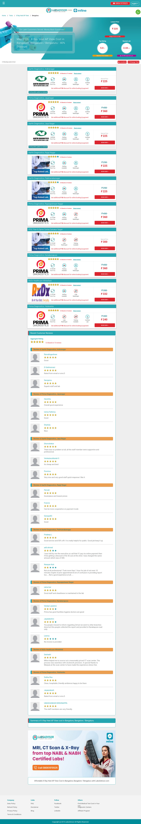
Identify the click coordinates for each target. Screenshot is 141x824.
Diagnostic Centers (84, 807)
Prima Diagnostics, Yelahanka (41, 306)
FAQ (32, 803)
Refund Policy (12, 807)
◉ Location (122, 62)
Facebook (57, 803)
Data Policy (11, 803)
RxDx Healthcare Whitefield (40, 281)
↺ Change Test (133, 62)
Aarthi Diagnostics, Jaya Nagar (42, 123)
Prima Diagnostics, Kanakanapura (43, 255)
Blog (32, 811)
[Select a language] (135, 4)
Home (4, 15)
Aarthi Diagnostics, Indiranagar (42, 69)
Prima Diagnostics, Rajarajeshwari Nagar (46, 204)
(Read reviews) (77, 73)
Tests (11, 15)
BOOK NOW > (104, 88)
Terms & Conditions (14, 814)
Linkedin (57, 811)
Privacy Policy (12, 811)
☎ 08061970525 (120, 3)
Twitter (56, 807)
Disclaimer (34, 807)
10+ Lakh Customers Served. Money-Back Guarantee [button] (42, 29)
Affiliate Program (84, 811)
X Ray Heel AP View (22, 15)
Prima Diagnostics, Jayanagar (41, 98)
